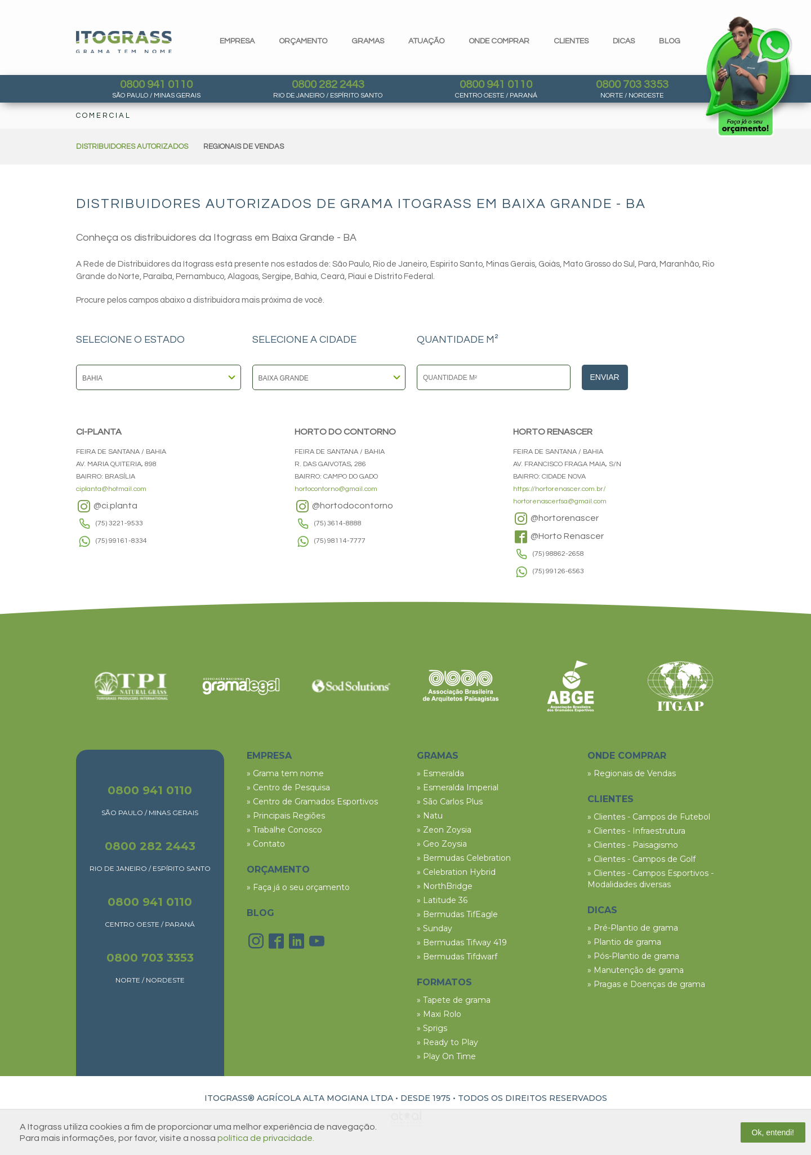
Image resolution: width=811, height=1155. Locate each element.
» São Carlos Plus (450, 801)
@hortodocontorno (344, 506)
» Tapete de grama (454, 1000)
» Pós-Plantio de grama (633, 956)
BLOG (260, 913)
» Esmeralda (440, 773)
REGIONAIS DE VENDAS (243, 147)
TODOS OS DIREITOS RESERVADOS (532, 1098)
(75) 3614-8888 (338, 523)
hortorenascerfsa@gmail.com (560, 501)
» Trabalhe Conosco (284, 830)
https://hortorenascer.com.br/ (559, 489)
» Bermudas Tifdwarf (457, 957)
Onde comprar (499, 41)
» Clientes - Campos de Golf (641, 859)
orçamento (303, 41)
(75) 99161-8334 (121, 541)
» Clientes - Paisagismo (632, 845)
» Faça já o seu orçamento (298, 887)
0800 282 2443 (328, 84)
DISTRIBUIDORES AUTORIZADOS (132, 147)
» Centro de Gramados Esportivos (312, 801)
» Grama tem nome (285, 773)
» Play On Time (446, 1056)
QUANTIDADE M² (457, 340)
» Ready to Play (447, 1042)
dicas (624, 41)
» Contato (266, 844)
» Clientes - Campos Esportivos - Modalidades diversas (650, 879)
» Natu (430, 816)
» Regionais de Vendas (631, 773)
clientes (571, 41)
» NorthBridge (445, 886)
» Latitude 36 (442, 900)
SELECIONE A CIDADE (304, 340)
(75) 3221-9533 (119, 523)
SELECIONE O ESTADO (130, 340)
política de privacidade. (265, 1138)
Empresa (237, 41)
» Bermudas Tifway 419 (462, 942)
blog (669, 41)
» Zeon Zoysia (444, 830)
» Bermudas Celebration (464, 858)
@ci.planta (106, 506)
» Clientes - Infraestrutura (636, 831)
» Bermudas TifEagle (457, 914)
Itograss (124, 42)
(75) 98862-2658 (558, 553)
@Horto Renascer (558, 536)
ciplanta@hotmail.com (111, 489)
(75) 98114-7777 (340, 541)
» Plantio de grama (624, 942)
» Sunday (434, 928)
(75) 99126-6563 (558, 571)
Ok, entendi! (773, 1132)
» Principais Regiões (286, 816)
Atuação (426, 41)
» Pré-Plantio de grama (632, 928)
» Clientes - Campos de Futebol (648, 817)
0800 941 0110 (156, 84)
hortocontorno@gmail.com (336, 489)
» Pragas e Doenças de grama (646, 984)
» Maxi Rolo (439, 1014)
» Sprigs (432, 1028)
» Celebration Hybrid (456, 872)
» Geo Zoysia (442, 844)
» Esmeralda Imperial (457, 787)
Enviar (605, 377)
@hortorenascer (556, 518)
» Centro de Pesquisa (288, 787)
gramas (367, 41)
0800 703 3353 (632, 84)
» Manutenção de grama (635, 970)
